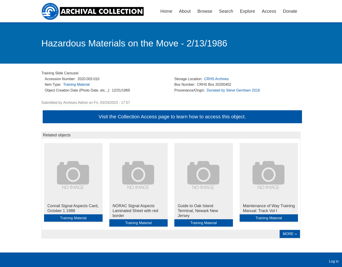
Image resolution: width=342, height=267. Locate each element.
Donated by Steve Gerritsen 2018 (233, 90)
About (185, 11)
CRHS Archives (216, 79)
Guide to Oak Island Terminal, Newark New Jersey (198, 211)
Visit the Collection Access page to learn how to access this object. (172, 116)
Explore (247, 11)
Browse (204, 11)
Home (166, 11)
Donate (290, 11)
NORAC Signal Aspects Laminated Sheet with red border (135, 211)
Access (269, 11)
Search (226, 11)
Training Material (76, 84)
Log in (334, 261)
